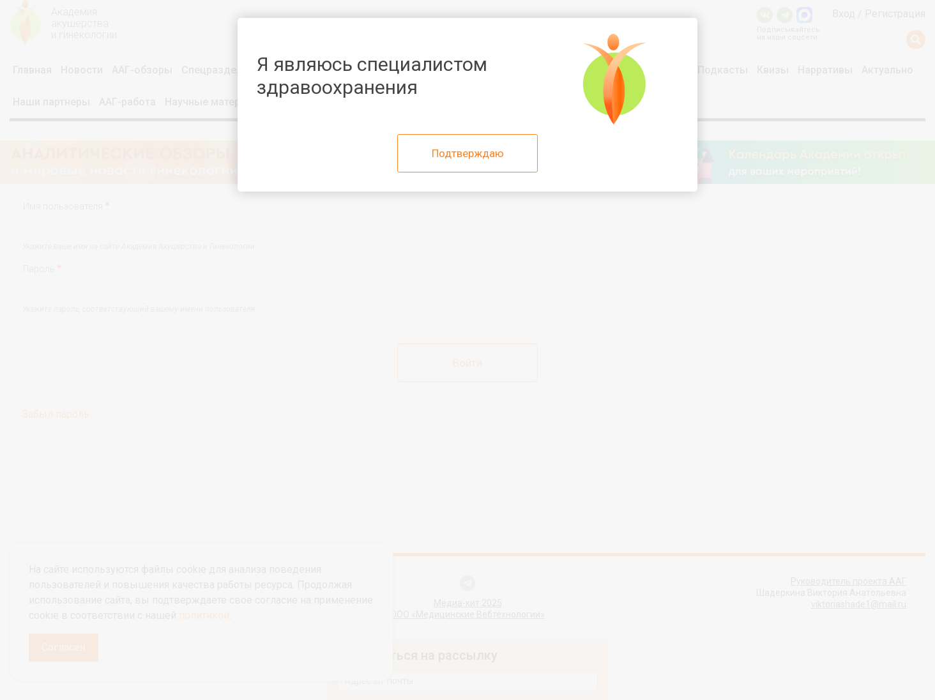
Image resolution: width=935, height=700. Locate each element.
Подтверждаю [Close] (468, 153)
